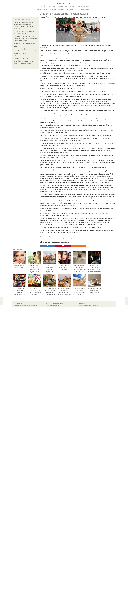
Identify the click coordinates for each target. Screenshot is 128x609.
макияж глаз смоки (82, 238)
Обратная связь (81, 303)
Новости (47, 9)
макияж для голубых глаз (61, 238)
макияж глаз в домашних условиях (87, 236)
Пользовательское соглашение (57, 303)
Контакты (48, 303)
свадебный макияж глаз (100, 236)
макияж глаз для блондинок (49, 238)
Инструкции (79, 9)
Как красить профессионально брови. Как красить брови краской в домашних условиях (25, 51)
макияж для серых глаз (92, 238)
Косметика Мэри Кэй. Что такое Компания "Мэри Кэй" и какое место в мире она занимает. (25, 39)
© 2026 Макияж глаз (18, 303)
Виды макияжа (58, 9)
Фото (87, 9)
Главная (39, 9)
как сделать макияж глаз (73, 236)
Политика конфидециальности (52, 305)
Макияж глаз (64, 3)
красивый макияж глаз (50, 236)
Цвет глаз (69, 9)
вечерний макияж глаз (72, 238)
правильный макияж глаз (61, 236)
